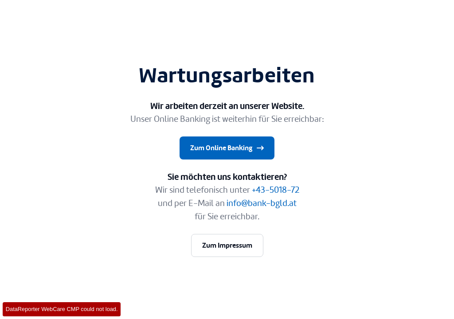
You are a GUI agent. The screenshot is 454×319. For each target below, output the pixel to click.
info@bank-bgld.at (262, 203)
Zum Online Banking (228, 148)
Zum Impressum (227, 245)
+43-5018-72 (275, 189)
